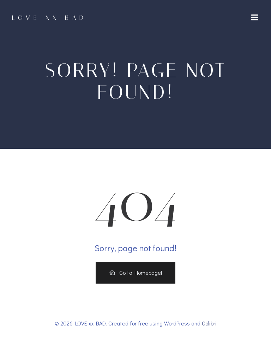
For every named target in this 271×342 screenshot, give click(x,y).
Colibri (209, 323)
